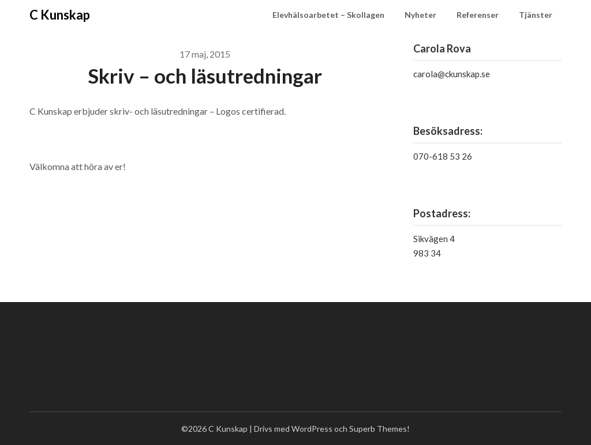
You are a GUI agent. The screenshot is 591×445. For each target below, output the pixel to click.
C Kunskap (59, 14)
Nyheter (420, 15)
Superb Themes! (379, 428)
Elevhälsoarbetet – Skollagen (328, 15)
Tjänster (535, 15)
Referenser (478, 15)
